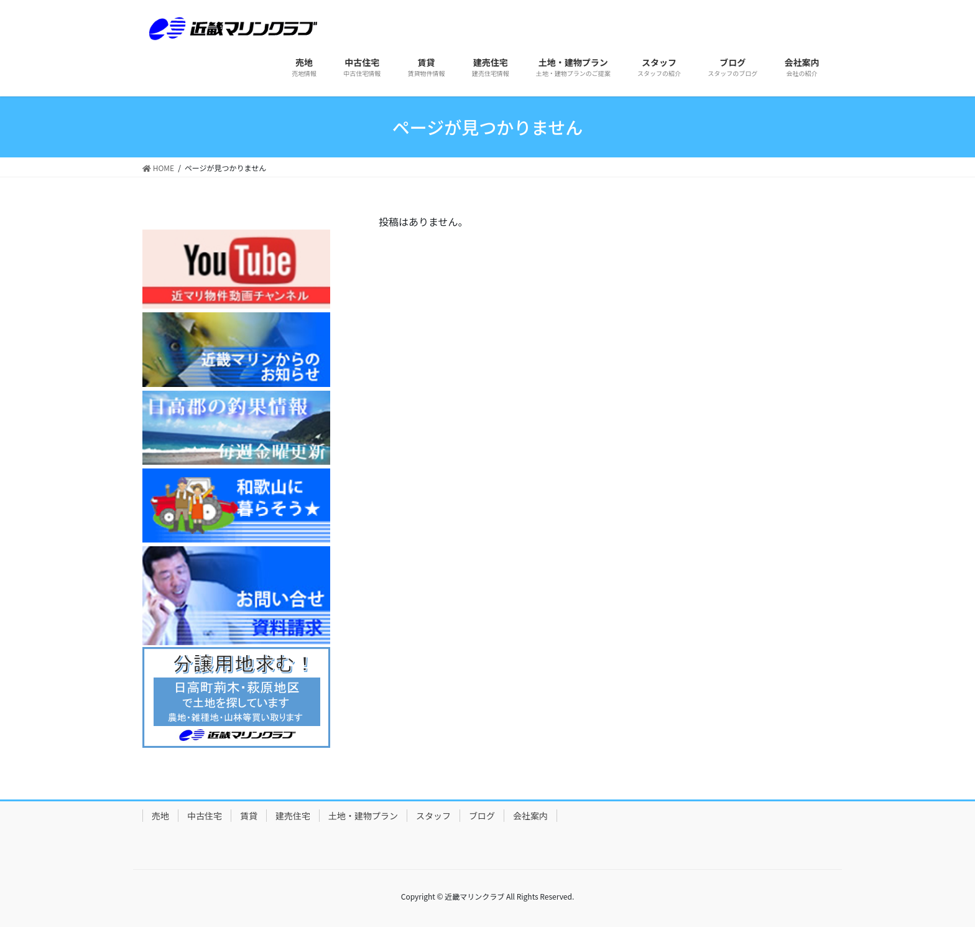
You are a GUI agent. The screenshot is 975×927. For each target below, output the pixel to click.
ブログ (482, 815)
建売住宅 (292, 815)
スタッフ (433, 815)
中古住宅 (204, 815)
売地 (160, 815)
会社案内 (530, 815)
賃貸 (248, 815)
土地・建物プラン (363, 815)
